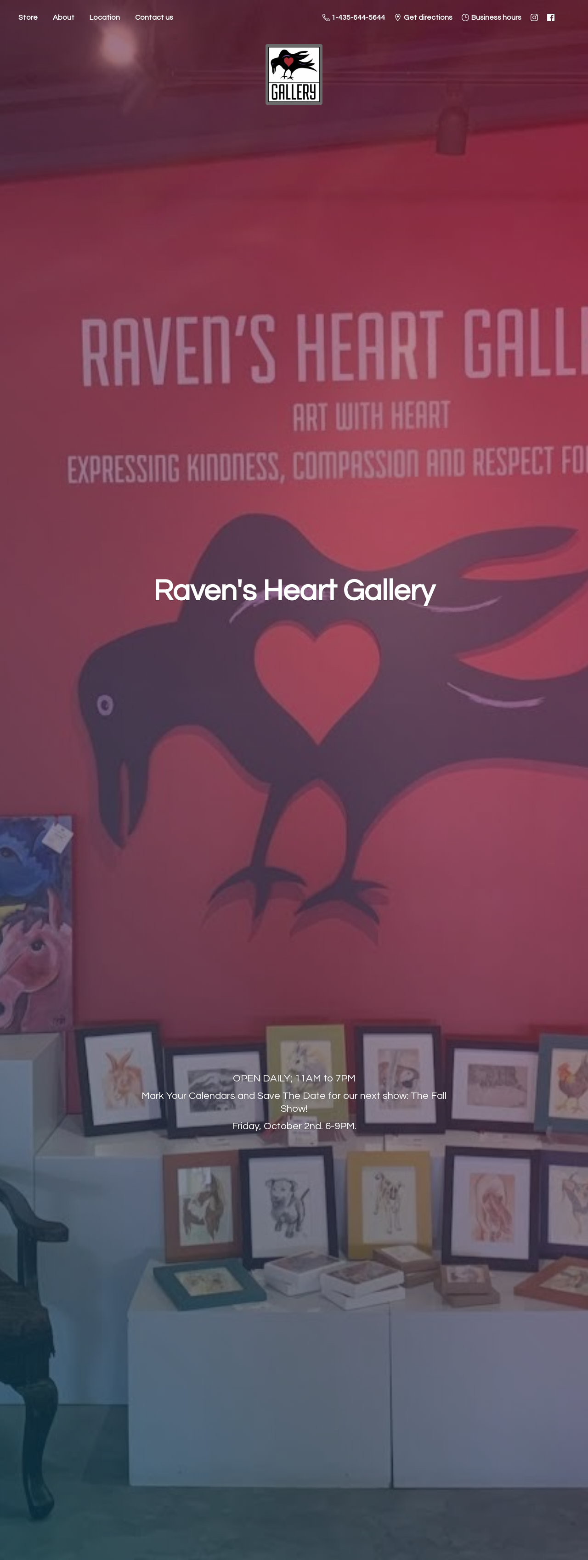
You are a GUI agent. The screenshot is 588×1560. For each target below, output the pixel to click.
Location (105, 17)
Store (28, 17)
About (63, 17)
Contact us (154, 17)
